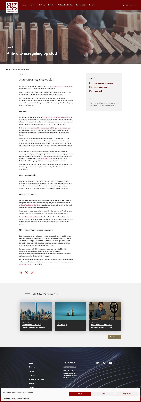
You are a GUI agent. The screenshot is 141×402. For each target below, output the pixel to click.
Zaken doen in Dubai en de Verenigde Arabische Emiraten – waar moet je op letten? (34, 327)
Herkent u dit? (80, 5)
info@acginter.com (25, 264)
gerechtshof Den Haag (44, 158)
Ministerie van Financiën (29, 217)
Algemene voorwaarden (22, 398)
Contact (91, 5)
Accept (80, 394)
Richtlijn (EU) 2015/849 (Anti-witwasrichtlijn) (57, 117)
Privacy (13, 398)
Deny (103, 394)
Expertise (51, 5)
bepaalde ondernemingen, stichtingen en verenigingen (50, 128)
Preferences (127, 394)
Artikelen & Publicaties (65, 5)
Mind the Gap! (62, 325)
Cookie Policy (6, 398)
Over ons (32, 5)
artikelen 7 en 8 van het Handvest (29, 205)
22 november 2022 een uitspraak (62, 86)
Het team (42, 5)
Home (24, 5)
